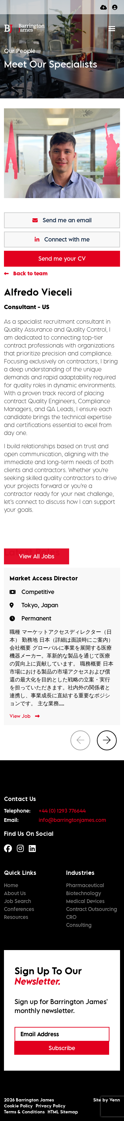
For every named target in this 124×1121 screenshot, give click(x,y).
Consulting (79, 925)
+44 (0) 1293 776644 (62, 811)
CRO (71, 917)
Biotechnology (83, 893)
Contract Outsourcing (91, 909)
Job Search (17, 901)
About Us (15, 893)
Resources (16, 917)
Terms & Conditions (24, 1111)
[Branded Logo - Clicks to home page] (24, 28)
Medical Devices (85, 901)
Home (11, 885)
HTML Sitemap (63, 1111)
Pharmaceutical (85, 885)
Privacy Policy (50, 1105)
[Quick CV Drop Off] (103, 7)
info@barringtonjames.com (72, 820)
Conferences (19, 909)
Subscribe (62, 1047)
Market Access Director (44, 578)
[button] (107, 740)
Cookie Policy (18, 1105)
